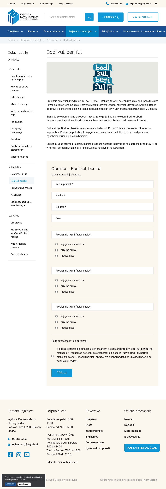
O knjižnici (15, 31)
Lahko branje (17, 97)
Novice (128, 419)
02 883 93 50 (116, 3)
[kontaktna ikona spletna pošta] (126, 4)
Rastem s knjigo (19, 174)
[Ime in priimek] (102, 184)
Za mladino (52, 40)
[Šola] (102, 218)
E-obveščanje (46, 3)
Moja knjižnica (66, 3)
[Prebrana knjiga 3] (102, 306)
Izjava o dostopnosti (97, 448)
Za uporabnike (53, 31)
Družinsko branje (19, 254)
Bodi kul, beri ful (19, 181)
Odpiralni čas (27, 3)
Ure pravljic (16, 222)
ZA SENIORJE (143, 17)
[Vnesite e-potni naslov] (102, 207)
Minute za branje (19, 104)
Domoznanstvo (94, 442)
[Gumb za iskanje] (89, 17)
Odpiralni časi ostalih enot (62, 462)
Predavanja (17, 121)
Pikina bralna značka (21, 188)
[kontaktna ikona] (11, 454)
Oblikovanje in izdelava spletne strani (129, 479)
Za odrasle (14, 69)
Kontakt (11, 3)
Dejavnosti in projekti (83, 31)
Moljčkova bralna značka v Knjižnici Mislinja (20, 233)
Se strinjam (10, 484)
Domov (11, 40)
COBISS (108, 17)
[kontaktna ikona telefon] (107, 3)
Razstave (16, 139)
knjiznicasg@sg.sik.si (140, 3)
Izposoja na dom (19, 156)
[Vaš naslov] (102, 195)
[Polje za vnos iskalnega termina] (68, 17)
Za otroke (14, 215)
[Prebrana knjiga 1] (102, 234)
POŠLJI (61, 373)
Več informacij (24, 484)
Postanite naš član (142, 447)
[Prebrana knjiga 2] (102, 270)
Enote (33, 31)
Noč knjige (16, 195)
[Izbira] (56, 244)
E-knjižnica (110, 31)
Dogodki (129, 425)
